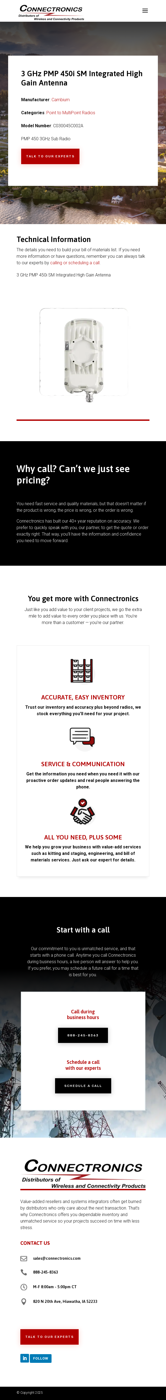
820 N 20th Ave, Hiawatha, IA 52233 (65, 1301)
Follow (40, 1358)
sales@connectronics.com (57, 1258)
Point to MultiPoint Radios (70, 112)
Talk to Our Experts (50, 156)
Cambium (61, 99)
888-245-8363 (45, 1272)
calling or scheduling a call (75, 262)
